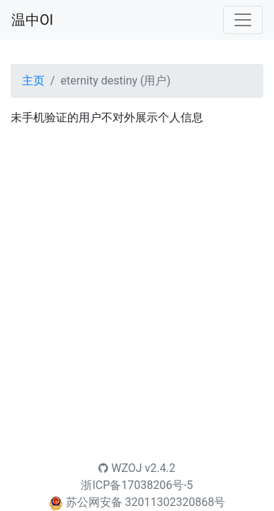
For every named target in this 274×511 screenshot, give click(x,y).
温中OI (32, 19)
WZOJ (120, 468)
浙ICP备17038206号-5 (137, 485)
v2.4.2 (160, 468)
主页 (33, 80)
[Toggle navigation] (243, 20)
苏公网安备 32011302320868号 (146, 502)
